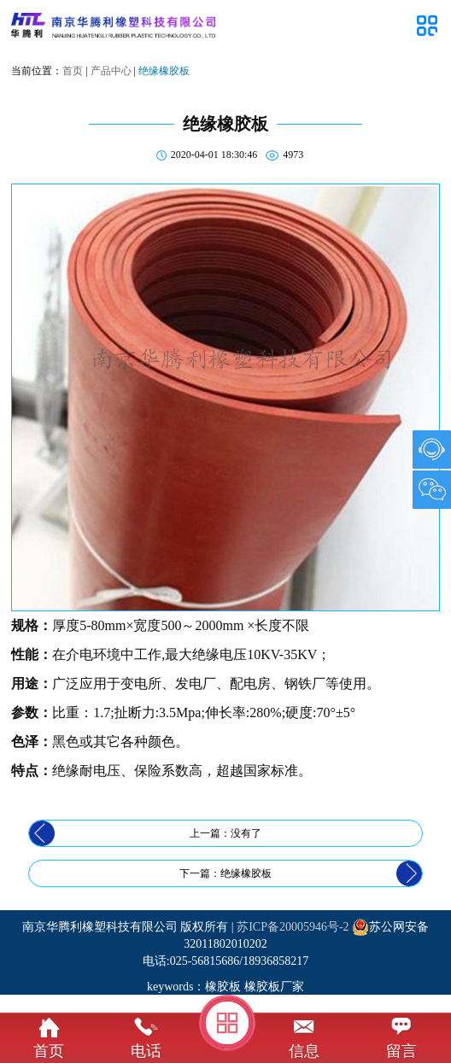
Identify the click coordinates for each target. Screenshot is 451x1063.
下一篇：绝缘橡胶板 (225, 873)
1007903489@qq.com (432, 449)
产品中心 (111, 71)
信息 (304, 1051)
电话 (146, 1051)
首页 (72, 71)
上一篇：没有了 (225, 833)
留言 (401, 1051)
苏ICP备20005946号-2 (292, 926)
